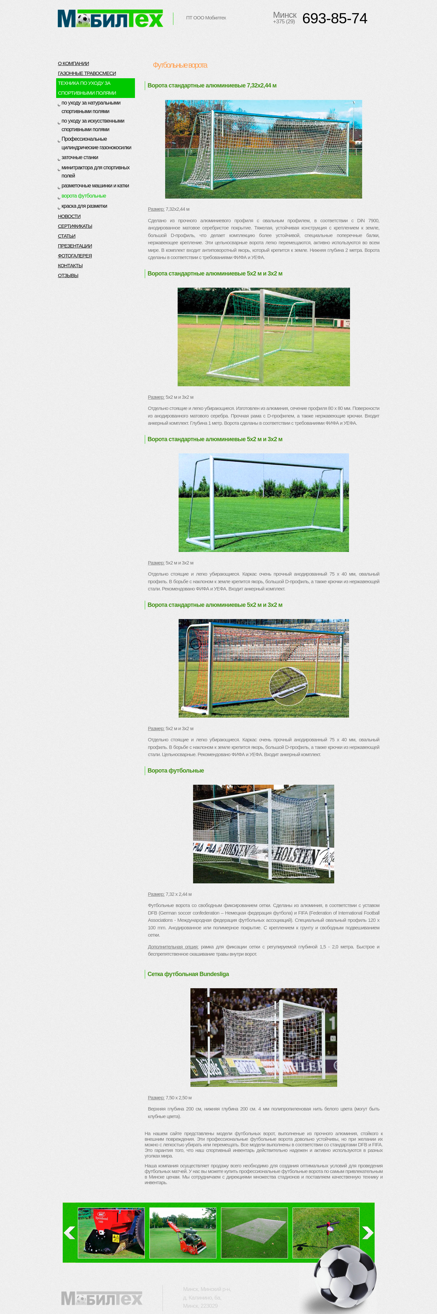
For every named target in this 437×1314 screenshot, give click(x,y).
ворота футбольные (84, 196)
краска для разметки (84, 206)
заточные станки (80, 157)
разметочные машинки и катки (95, 185)
